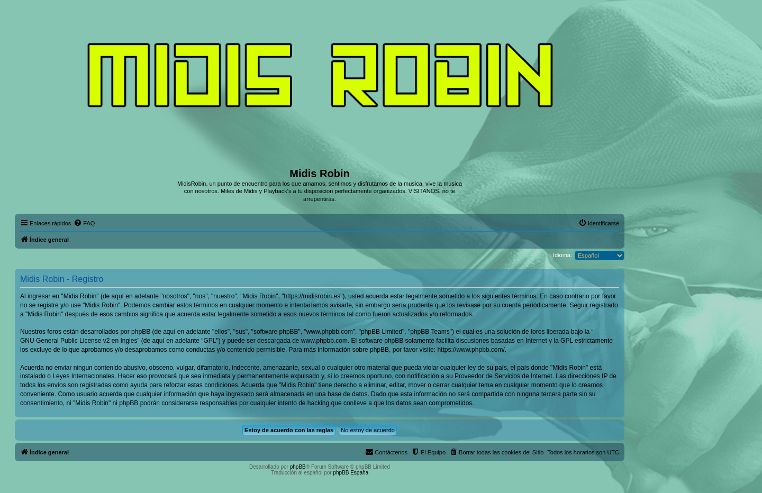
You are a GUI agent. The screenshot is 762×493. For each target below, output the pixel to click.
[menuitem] (84, 223)
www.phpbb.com (324, 340)
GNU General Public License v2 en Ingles (78, 340)
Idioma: (562, 255)
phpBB (298, 467)
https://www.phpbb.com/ (470, 349)
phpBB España (350, 473)
